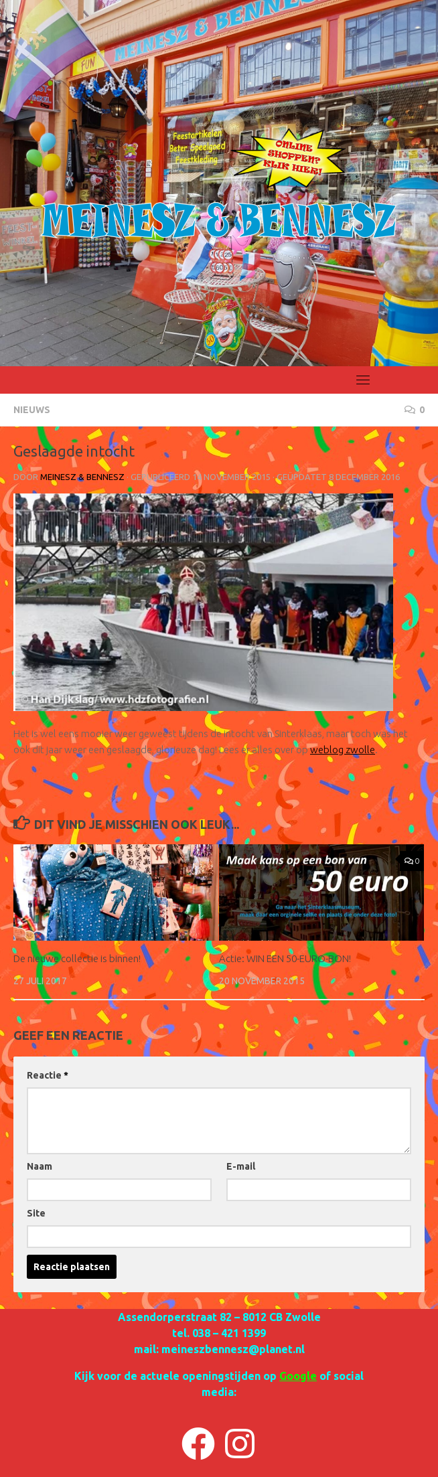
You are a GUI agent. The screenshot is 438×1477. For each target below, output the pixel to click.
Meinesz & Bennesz (82, 476)
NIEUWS (31, 409)
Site (36, 1213)
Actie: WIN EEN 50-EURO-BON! (285, 958)
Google (298, 1376)
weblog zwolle (342, 749)
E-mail (240, 1166)
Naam (39, 1166)
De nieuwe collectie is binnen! (77, 958)
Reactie (47, 1075)
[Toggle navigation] (363, 379)
